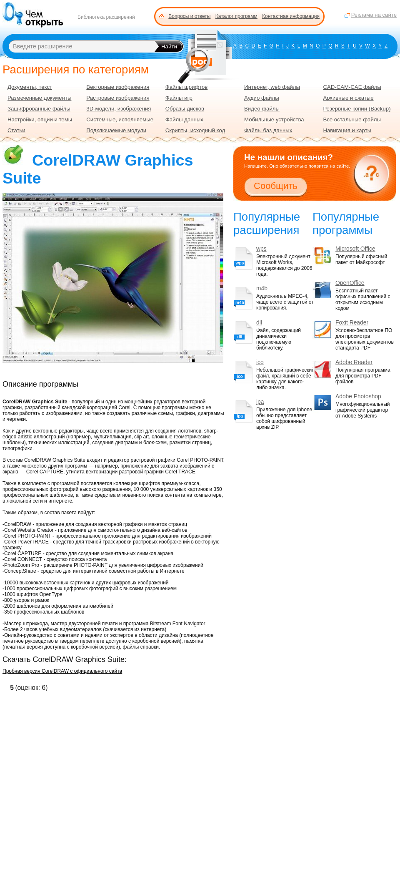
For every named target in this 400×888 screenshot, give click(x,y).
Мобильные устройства (274, 119)
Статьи (16, 130)
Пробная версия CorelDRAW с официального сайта (62, 671)
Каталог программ (236, 16)
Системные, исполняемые (119, 119)
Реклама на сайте (374, 15)
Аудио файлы (261, 98)
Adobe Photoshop (358, 396)
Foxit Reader (351, 322)
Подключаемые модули (116, 130)
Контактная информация (291, 16)
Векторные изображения (117, 87)
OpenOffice (350, 283)
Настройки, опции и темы (40, 119)
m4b (262, 288)
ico (260, 362)
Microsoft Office (355, 249)
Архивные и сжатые (348, 98)
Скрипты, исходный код (195, 130)
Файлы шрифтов (186, 87)
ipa (260, 402)
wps (261, 249)
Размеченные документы (39, 98)
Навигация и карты (347, 130)
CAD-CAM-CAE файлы (352, 87)
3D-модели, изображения (118, 109)
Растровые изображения (117, 98)
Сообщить (276, 186)
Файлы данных (184, 119)
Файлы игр (178, 98)
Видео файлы (262, 109)
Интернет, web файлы (272, 87)
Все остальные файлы (352, 119)
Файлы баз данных (268, 130)
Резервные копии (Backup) (356, 109)
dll (259, 322)
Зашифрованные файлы (39, 109)
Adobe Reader (353, 362)
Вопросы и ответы (189, 16)
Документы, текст (30, 87)
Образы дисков (184, 109)
